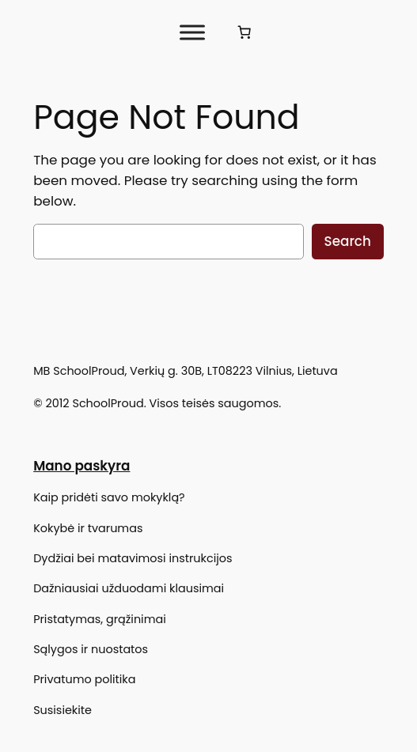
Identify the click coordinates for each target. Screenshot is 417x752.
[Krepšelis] (244, 32)
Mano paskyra (81, 465)
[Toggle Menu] (192, 32)
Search (347, 241)
